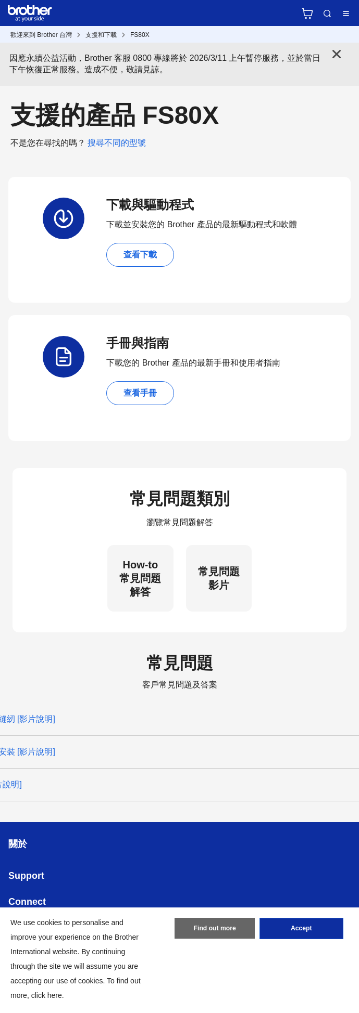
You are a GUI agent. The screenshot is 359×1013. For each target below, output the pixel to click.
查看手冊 (140, 392)
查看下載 (140, 254)
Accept (301, 929)
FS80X (140, 34)
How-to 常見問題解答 (140, 578)
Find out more (215, 929)
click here (46, 995)
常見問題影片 (219, 578)
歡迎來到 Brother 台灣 (41, 34)
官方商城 (307, 13)
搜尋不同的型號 (117, 142)
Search (327, 13)
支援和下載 (101, 34)
